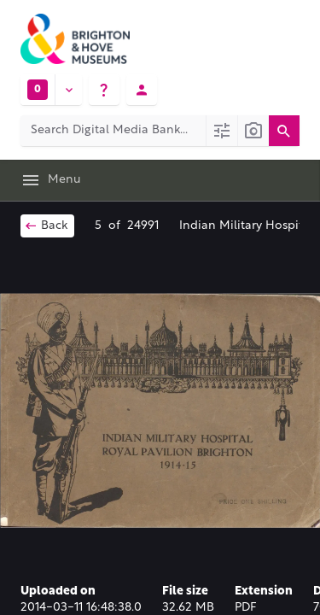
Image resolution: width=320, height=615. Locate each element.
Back (45, 225)
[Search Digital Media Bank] (113, 130)
